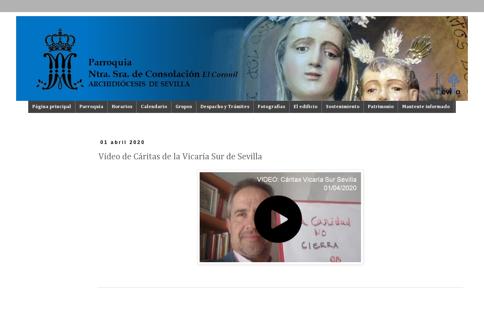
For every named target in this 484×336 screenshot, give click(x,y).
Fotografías (271, 106)
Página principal (51, 106)
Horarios (122, 106)
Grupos (183, 106)
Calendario (154, 106)
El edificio (305, 106)
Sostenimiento (342, 106)
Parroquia (91, 106)
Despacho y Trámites (224, 106)
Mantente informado (426, 106)
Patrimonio (381, 106)
